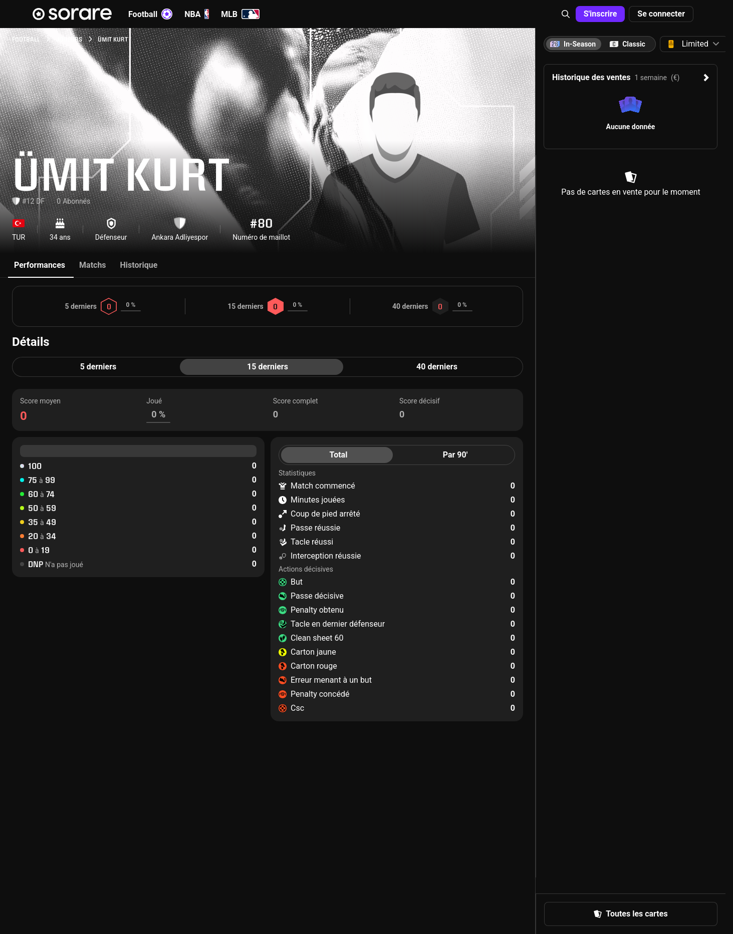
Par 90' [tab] (455, 454)
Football (150, 14)
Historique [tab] (139, 265)
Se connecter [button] (661, 14)
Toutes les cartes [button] (630, 913)
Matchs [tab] (92, 265)
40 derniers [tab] (436, 366)
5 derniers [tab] (98, 366)
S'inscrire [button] (600, 14)
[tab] (627, 44)
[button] (566, 14)
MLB (240, 14)
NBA (196, 14)
